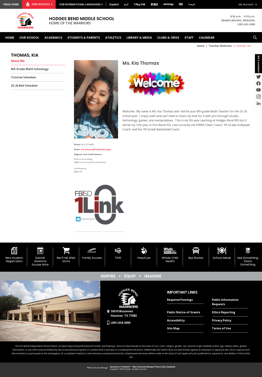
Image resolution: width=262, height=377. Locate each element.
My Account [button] (246, 4)
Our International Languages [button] (80, 4)
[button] (255, 37)
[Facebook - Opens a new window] (258, 83)
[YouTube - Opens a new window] (258, 90)
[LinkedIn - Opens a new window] (258, 103)
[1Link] (118, 253)
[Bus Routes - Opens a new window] (196, 253)
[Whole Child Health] (170, 255)
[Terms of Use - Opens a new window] (230, 328)
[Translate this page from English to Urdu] (126, 4)
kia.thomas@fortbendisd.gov (96, 149)
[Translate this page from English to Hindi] (180, 4)
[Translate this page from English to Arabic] (191, 4)
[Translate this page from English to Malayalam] (168, 4)
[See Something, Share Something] (248, 257)
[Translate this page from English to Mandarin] (154, 4)
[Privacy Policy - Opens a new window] (230, 320)
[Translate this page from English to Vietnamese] (139, 4)
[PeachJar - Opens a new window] (144, 253)
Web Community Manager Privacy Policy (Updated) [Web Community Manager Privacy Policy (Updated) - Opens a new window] (153, 367)
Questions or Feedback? (120, 367)
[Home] (10, 37)
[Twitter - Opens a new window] (258, 76)
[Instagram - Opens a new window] (258, 97)
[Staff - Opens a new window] (189, 37)
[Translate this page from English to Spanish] (114, 4)
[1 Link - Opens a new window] (99, 205)
